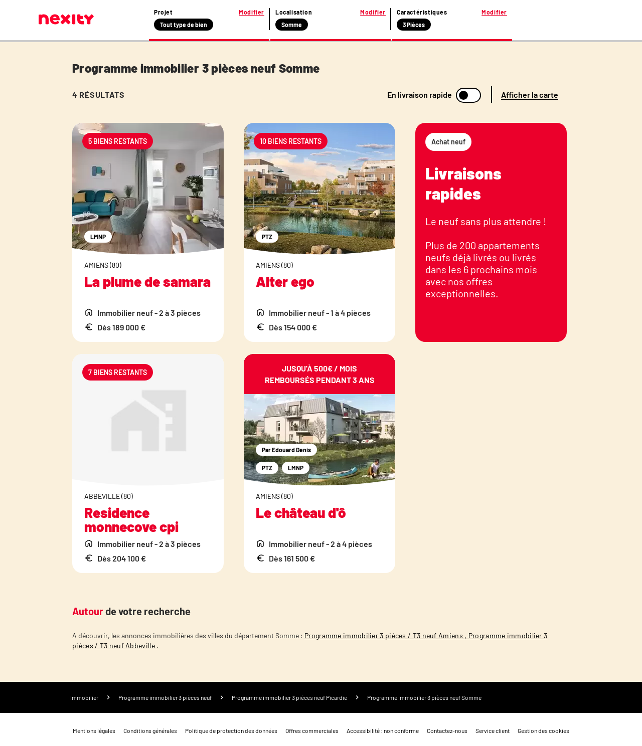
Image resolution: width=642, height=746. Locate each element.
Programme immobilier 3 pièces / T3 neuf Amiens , (386, 635)
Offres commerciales (312, 730)
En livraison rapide (419, 94)
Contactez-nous (447, 730)
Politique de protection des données (231, 730)
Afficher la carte (529, 94)
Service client (492, 730)
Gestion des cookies (543, 730)
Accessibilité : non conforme (383, 730)
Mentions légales (94, 730)
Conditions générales (150, 730)
